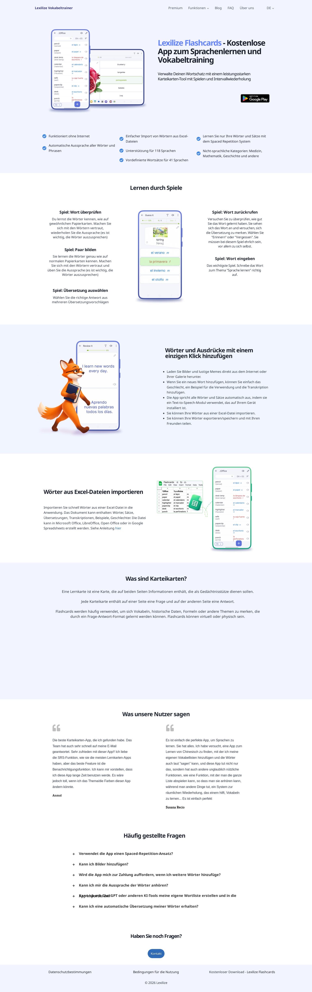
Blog (218, 8)
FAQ (231, 8)
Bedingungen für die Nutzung (156, 972)
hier (118, 528)
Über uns (247, 8)
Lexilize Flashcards (261, 972)
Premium (175, 8)
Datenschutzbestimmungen (69, 972)
